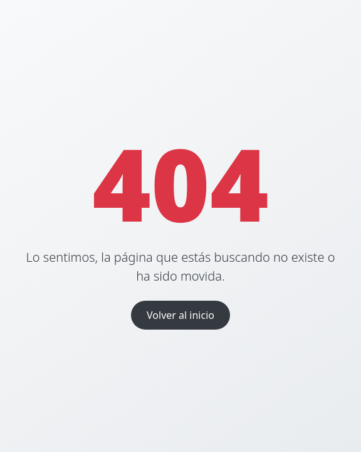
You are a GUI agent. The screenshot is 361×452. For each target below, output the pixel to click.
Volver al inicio (180, 315)
